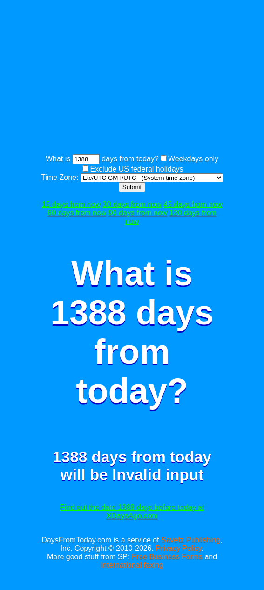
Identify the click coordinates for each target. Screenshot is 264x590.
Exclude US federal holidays (136, 169)
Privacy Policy (178, 548)
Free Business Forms (167, 557)
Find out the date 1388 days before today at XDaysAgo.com (132, 511)
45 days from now (192, 204)
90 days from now (137, 213)
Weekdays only (193, 159)
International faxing (132, 565)
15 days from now (71, 204)
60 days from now (76, 213)
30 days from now (131, 204)
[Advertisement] (152, 78)
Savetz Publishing (190, 540)
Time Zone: (61, 177)
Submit (132, 187)
